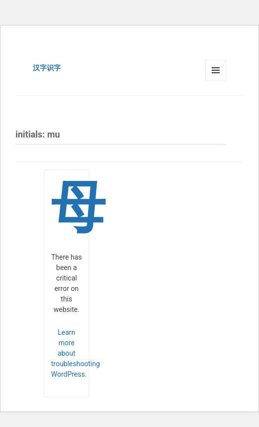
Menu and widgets (216, 80)
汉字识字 (47, 68)
